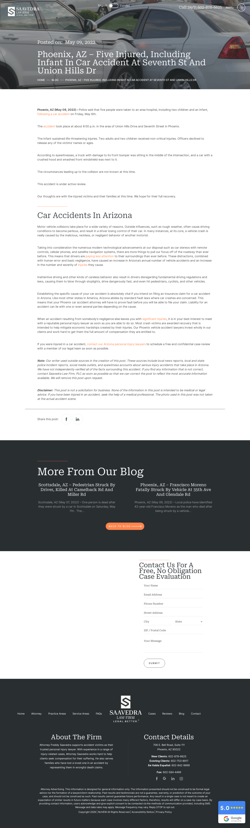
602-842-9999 (181, 765)
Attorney (36, 713)
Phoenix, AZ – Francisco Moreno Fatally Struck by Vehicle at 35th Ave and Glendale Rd (173, 490)
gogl (164, 778)
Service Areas (81, 713)
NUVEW (102, 811)
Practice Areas (57, 713)
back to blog (120, 526)
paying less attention (100, 256)
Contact (196, 713)
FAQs (99, 713)
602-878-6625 (210, 7)
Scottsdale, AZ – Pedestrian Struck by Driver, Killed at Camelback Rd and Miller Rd (76, 490)
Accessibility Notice (143, 811)
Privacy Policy (164, 811)
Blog (181, 713)
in (173, 778)
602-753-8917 (179, 760)
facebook (66, 419)
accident (49, 126)
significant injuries (154, 319)
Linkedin (77, 419)
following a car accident (53, 114)
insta (181, 778)
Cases (152, 713)
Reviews (167, 713)
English (102, 5)
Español (125, 5)
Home (21, 713)
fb (156, 778)
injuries (82, 264)
